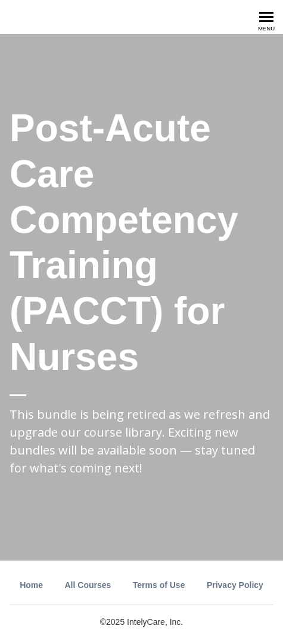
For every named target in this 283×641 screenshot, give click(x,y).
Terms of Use (159, 585)
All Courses (88, 585)
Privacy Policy (235, 585)
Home (31, 585)
